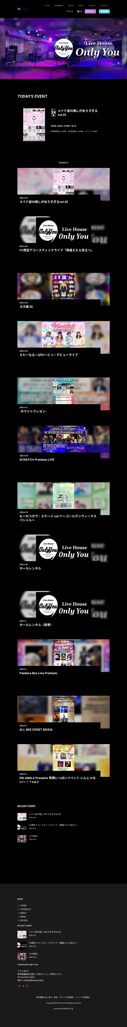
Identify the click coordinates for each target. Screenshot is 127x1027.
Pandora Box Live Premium (38, 673)
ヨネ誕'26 (26, 306)
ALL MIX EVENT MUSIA (36, 729)
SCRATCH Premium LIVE (36, 459)
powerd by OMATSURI (63, 1009)
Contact (104, 6)
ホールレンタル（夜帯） (36, 625)
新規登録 (104, 11)
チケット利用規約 (66, 997)
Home (47, 6)
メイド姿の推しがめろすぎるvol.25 (43, 202)
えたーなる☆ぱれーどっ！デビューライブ (48, 355)
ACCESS (91, 6)
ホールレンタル (30, 568)
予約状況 (70, 11)
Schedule (24, 909)
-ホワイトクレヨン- (32, 411)
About (71, 6)
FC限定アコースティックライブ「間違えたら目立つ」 (56, 250)
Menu (81, 6)
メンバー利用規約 (82, 997)
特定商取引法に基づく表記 (47, 997)
